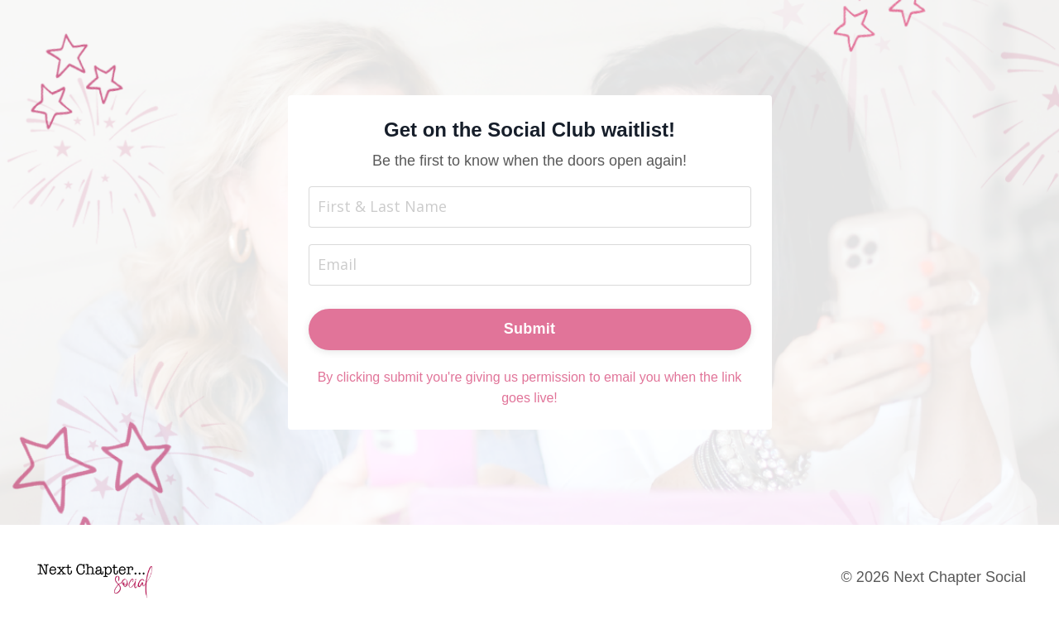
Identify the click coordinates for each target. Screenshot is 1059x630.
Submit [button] (530, 328)
